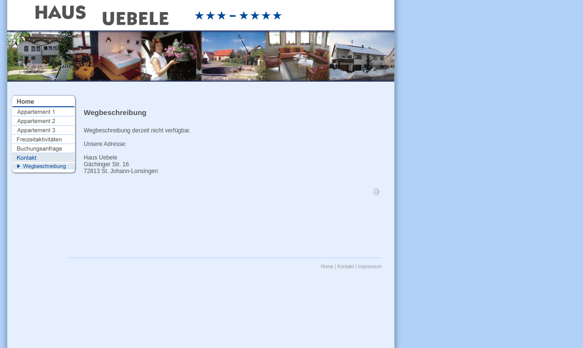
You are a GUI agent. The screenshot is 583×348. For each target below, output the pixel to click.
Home (327, 266)
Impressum (370, 266)
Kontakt (345, 266)
